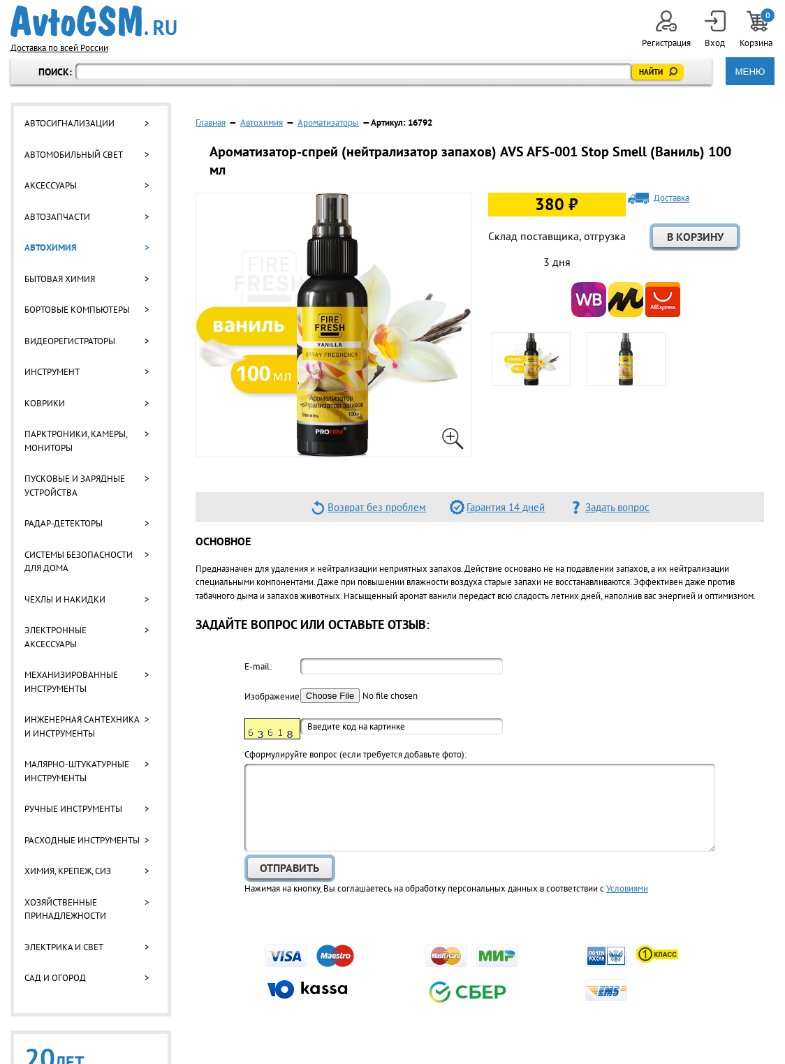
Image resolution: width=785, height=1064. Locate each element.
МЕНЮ (750, 71)
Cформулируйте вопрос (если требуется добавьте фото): (355, 754)
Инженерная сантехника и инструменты (81, 726)
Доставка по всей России (59, 48)
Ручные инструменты (73, 809)
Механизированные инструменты (71, 682)
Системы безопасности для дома (78, 562)
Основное (223, 541)
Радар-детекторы (63, 523)
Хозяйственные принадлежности (65, 909)
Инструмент (52, 372)
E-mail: (258, 666)
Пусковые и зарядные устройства (74, 485)
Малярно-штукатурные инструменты (76, 771)
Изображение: (272, 696)
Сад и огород (55, 978)
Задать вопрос (617, 507)
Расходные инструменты (82, 840)
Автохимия (50, 247)
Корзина (757, 29)
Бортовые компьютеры (77, 310)
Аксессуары (50, 185)
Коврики (44, 403)
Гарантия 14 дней (506, 507)
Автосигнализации (69, 123)
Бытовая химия (59, 279)
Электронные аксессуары (55, 637)
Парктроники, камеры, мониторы (75, 441)
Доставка (671, 198)
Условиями (627, 888)
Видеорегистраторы (69, 341)
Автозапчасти (57, 217)
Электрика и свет (63, 947)
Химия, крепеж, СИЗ (67, 871)
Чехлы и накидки (64, 599)
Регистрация (666, 29)
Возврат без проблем (377, 507)
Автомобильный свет (73, 155)
